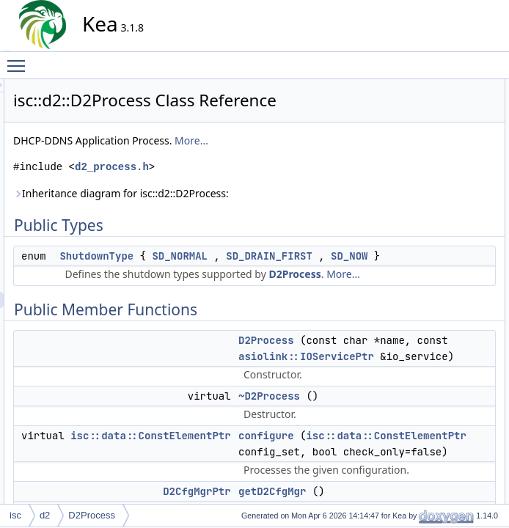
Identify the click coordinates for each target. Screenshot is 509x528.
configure (426, 168)
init (414, 265)
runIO (420, 474)
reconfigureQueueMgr (451, 458)
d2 (45, 515)
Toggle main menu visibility (19, 59)
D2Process (290, 327)
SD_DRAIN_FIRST (234, 292)
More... (323, 161)
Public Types (422, 87)
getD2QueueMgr (441, 200)
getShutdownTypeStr (449, 329)
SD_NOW (314, 292)
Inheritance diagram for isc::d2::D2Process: (253, 214)
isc (15, 515)
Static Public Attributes (440, 345)
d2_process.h (244, 187)
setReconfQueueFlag (450, 490)
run (415, 281)
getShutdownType (444, 248)
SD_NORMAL (312, 276)
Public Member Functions (446, 119)
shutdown (427, 297)
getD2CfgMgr (435, 184)
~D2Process (433, 152)
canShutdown (435, 410)
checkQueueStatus (446, 426)
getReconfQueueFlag (450, 232)
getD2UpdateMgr (442, 216)
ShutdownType (228, 276)
